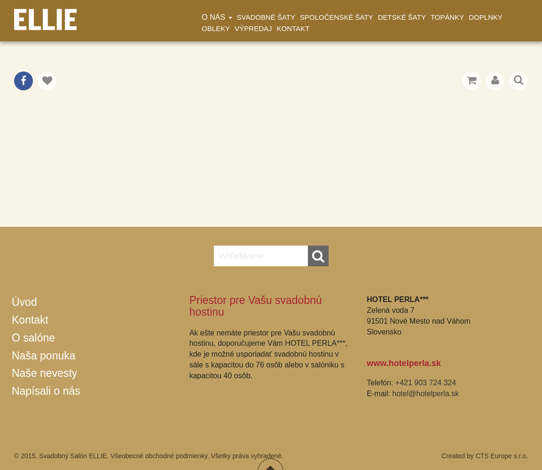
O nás (217, 17)
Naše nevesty (44, 373)
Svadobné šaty (266, 17)
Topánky (447, 17)
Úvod (24, 302)
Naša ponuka (44, 356)
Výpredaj (253, 28)
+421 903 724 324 (425, 383)
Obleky (216, 28)
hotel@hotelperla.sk (426, 394)
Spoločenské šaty (336, 17)
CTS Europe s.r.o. (502, 456)
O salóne (33, 338)
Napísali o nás (46, 391)
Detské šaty (402, 17)
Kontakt (293, 28)
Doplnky (486, 17)
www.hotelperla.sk (403, 363)
